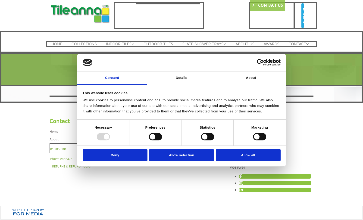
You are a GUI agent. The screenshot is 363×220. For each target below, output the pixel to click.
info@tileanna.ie (61, 159)
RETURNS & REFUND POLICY (72, 166)
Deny (115, 155)
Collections (84, 44)
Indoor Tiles (118, 44)
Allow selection (181, 155)
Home (56, 44)
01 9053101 (58, 149)
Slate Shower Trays (202, 44)
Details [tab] (181, 78)
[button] (302, 15)
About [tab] (251, 78)
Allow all (248, 155)
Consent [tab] (112, 78)
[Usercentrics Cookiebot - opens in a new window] (260, 62)
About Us (244, 44)
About (54, 139)
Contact (297, 44)
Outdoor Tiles (158, 44)
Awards (271, 44)
